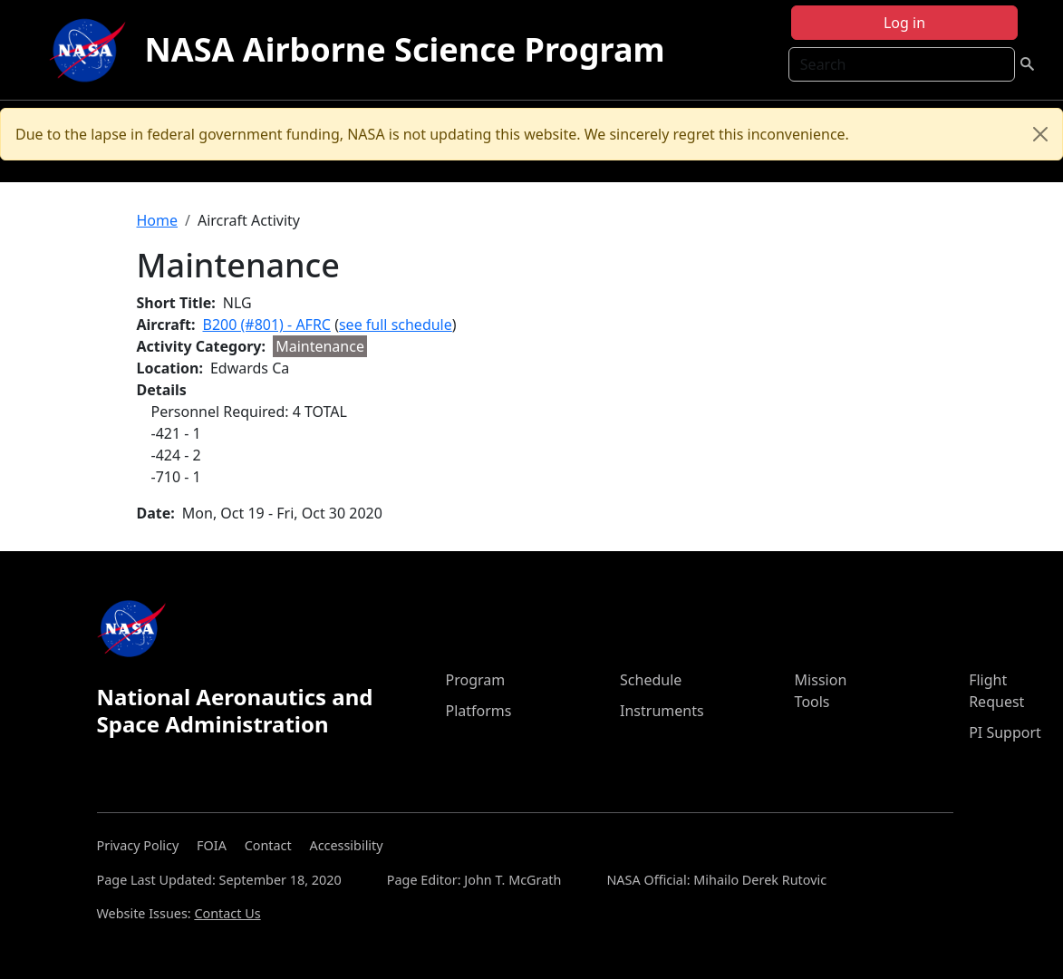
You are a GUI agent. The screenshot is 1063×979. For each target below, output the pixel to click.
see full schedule (395, 324)
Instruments (662, 711)
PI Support (1005, 732)
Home (158, 220)
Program (475, 680)
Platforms (478, 711)
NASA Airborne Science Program (404, 49)
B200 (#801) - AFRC (267, 324)
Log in (904, 23)
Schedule (650, 680)
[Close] (1040, 134)
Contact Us (227, 913)
